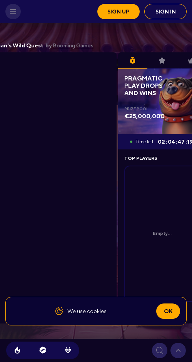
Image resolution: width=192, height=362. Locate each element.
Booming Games (73, 45)
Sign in (165, 11)
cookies (97, 311)
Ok (168, 311)
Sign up (118, 11)
